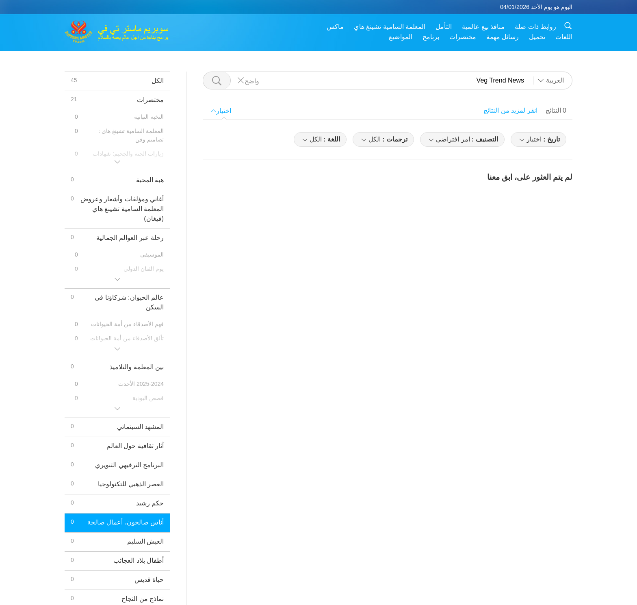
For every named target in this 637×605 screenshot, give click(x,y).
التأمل (444, 26)
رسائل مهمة (502, 36)
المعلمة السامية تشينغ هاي (389, 26)
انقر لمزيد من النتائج (510, 110)
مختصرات (462, 36)
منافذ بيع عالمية (483, 26)
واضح (252, 80)
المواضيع (400, 36)
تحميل (537, 36)
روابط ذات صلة (535, 26)
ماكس (335, 26)
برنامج (430, 36)
